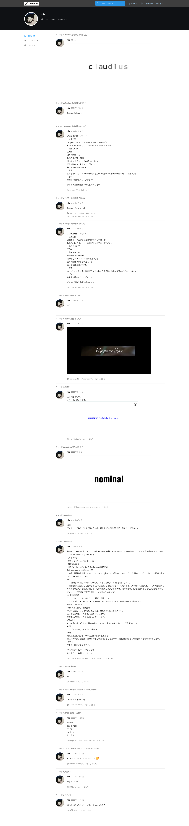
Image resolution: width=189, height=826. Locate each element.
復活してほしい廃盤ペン (73, 713)
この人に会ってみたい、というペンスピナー (81, 748)
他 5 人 (94, 658)
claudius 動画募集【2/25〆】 (75, 103)
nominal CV (69, 515)
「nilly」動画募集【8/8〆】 (75, 198)
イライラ (67, 795)
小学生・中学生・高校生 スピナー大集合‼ (80, 689)
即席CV (67, 387)
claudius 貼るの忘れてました (75, 35)
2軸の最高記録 (69, 666)
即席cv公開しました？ (72, 295)
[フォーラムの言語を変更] (132, 3)
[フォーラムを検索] (110, 3)
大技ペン (67, 771)
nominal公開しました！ (73, 447)
